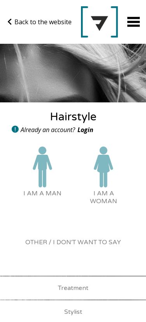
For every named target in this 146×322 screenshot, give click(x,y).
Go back (99, 22)
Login (85, 129)
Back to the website (39, 22)
